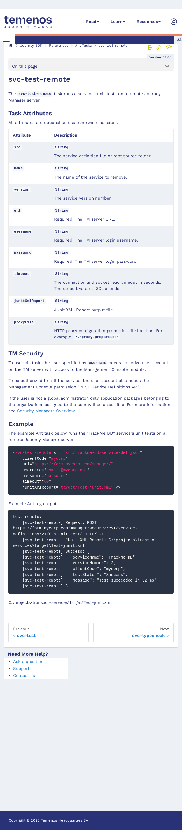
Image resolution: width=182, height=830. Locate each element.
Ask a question (28, 661)
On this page (25, 66)
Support (21, 668)
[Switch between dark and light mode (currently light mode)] (169, 46)
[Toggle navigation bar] (6, 39)
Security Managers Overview (46, 410)
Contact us (24, 675)
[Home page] (10, 45)
